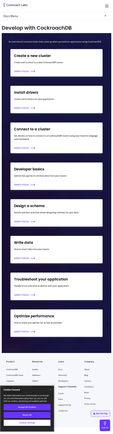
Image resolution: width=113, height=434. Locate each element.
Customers (89, 386)
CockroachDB (12, 369)
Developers (63, 381)
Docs (60, 369)
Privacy (87, 398)
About (86, 369)
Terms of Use (90, 404)
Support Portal (64, 405)
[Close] (50, 390)
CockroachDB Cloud (14, 375)
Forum (61, 393)
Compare (10, 381)
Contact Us (63, 410)
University (62, 375)
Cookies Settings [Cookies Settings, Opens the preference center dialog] (27, 423)
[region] (27, 409)
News (86, 392)
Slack (60, 399)
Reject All (27, 415)
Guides (35, 369)
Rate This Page (100, 414)
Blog (86, 375)
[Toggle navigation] (107, 6)
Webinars (36, 375)
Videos (35, 381)
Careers (87, 381)
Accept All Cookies (27, 407)
